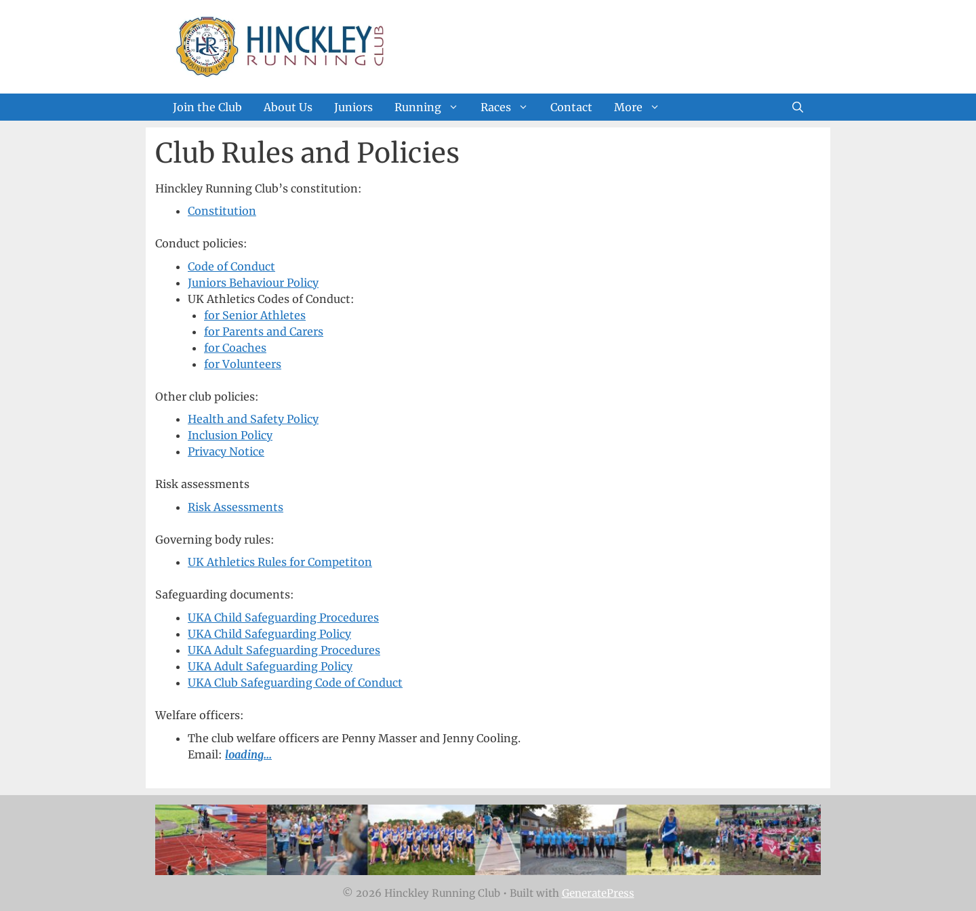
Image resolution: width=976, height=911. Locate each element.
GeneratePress (598, 893)
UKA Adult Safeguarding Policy (270, 666)
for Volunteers (242, 364)
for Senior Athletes (255, 315)
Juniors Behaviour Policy (253, 282)
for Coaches (235, 348)
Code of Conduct (231, 266)
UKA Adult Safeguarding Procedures (284, 650)
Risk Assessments (235, 507)
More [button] (642, 107)
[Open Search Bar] (797, 107)
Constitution (222, 211)
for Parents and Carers (263, 331)
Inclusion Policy (230, 435)
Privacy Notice (226, 451)
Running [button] (432, 107)
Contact (571, 107)
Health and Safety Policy (253, 419)
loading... (248, 754)
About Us (288, 107)
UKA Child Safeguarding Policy (269, 634)
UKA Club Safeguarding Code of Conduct (295, 682)
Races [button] (510, 107)
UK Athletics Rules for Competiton (280, 562)
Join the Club (207, 107)
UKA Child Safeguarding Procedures (283, 617)
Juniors (353, 107)
